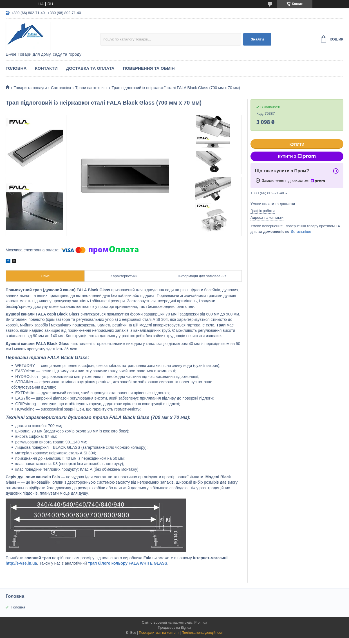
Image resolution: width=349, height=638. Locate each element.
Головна (16, 68)
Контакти (46, 68)
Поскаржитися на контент (159, 633)
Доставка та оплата (90, 68)
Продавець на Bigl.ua (174, 628)
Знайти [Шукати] (257, 39)
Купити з (297, 156)
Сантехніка (61, 87)
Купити (297, 144)
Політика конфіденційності (202, 633)
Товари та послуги (30, 87)
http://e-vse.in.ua (21, 563)
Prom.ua (200, 623)
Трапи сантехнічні (91, 87)
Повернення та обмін (149, 68)
